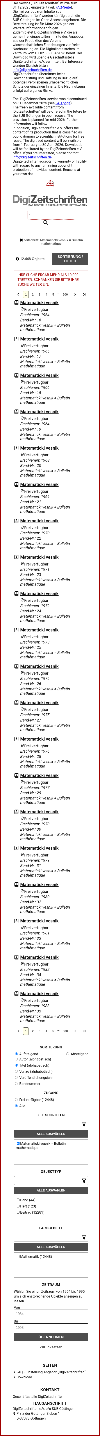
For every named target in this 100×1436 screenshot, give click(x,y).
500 (65, 294)
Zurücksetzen (51, 1347)
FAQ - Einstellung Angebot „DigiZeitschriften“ (51, 1372)
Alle (20, 1106)
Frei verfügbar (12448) (34, 1100)
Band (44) (26, 1200)
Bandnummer (27, 1084)
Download (24, 1377)
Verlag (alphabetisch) (33, 1071)
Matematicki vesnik (39, 302)
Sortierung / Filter (70, 259)
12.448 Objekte (30, 259)
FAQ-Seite (63, 7)
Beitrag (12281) (30, 1212)
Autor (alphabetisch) (33, 1059)
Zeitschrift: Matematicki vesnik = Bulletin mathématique (51, 241)
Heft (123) (26, 1206)
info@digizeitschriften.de (32, 70)
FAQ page (62, 103)
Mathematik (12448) (34, 1257)
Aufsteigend (26, 1054)
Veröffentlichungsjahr (34, 1078)
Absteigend (77, 1054)
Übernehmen (51, 1337)
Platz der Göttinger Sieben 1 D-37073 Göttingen (38, 1415)
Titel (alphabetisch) (32, 1065)
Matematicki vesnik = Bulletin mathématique (41, 1146)
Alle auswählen (51, 1134)
